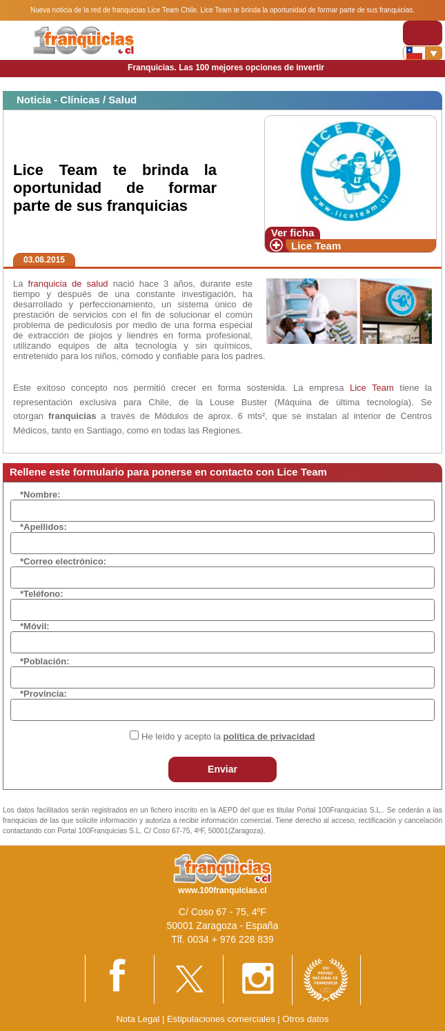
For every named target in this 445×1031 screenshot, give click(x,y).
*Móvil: (35, 626)
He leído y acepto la (228, 736)
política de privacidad (269, 736)
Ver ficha (293, 232)
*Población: (45, 661)
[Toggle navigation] (422, 33)
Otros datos (305, 1019)
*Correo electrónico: (63, 561)
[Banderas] (422, 53)
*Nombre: (40, 494)
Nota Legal (137, 1019)
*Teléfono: (41, 594)
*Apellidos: (43, 527)
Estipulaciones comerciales (222, 1019)
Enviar (222, 769)
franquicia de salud (68, 283)
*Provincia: (43, 693)
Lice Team (316, 246)
